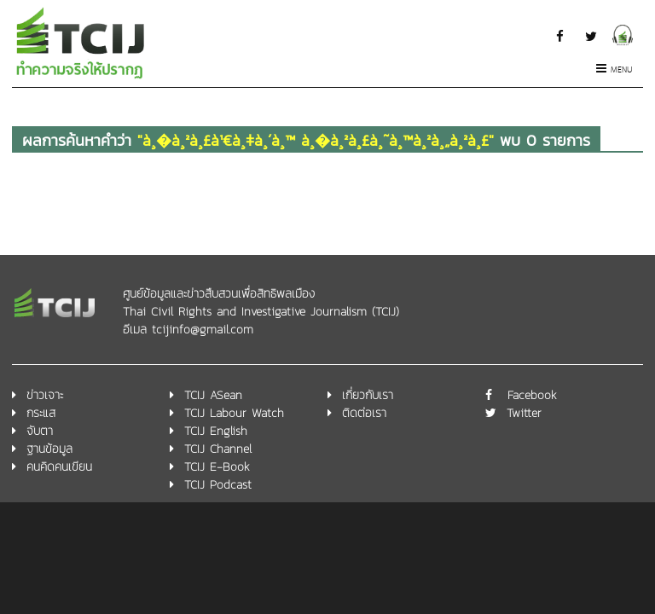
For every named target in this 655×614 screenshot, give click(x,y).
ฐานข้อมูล (49, 449)
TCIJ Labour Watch (234, 413)
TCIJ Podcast (218, 485)
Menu (614, 70)
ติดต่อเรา (364, 413)
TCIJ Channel (218, 449)
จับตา (39, 431)
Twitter (524, 413)
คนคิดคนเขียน (59, 467)
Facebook (532, 395)
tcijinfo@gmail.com (202, 330)
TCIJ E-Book (217, 467)
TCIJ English (215, 431)
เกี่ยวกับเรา (367, 395)
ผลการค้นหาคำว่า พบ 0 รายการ (306, 140)
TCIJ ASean (213, 395)
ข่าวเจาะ (44, 395)
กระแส (40, 413)
